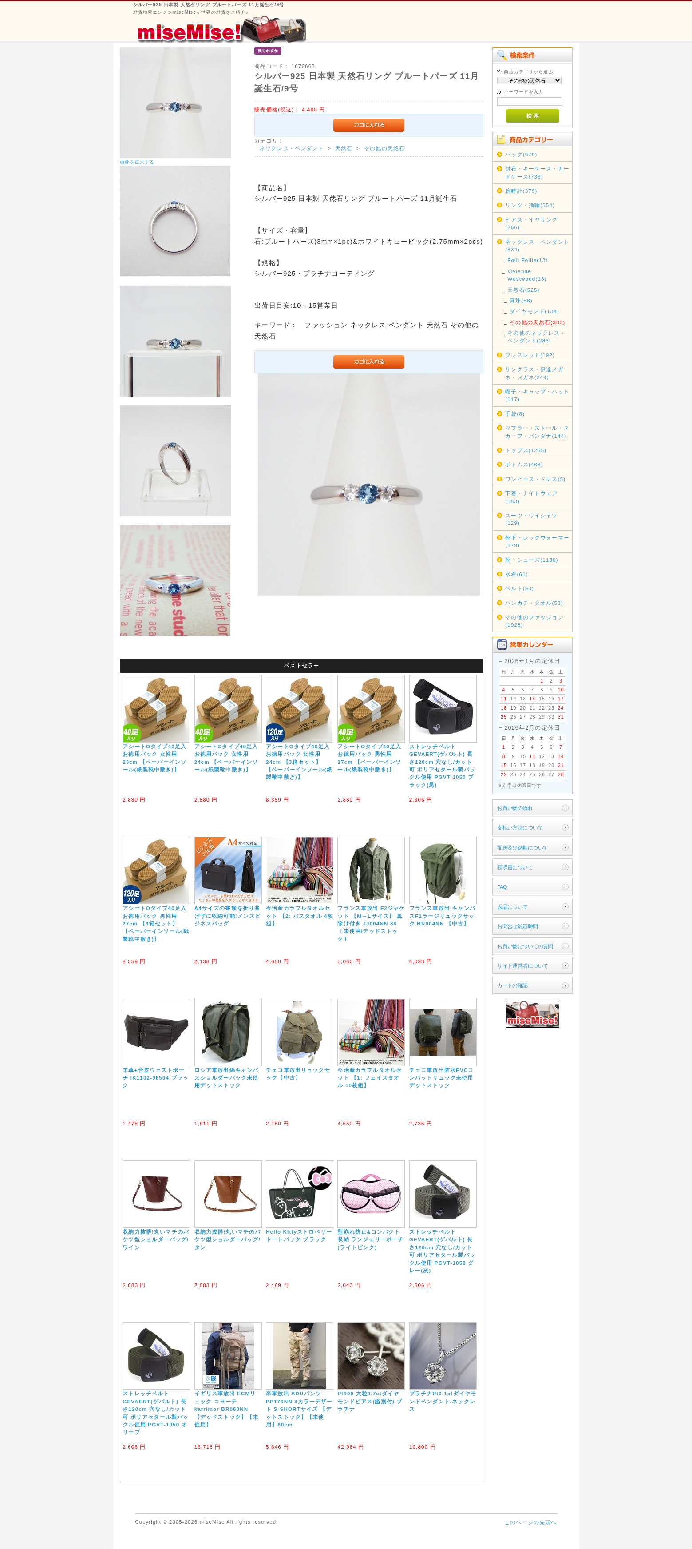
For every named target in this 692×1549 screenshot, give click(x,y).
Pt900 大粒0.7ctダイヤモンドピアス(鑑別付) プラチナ (369, 1401)
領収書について (515, 867)
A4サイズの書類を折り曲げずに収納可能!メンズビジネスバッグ (227, 915)
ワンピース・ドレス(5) (535, 479)
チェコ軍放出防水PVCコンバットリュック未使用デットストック (441, 1077)
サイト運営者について (522, 966)
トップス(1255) (525, 450)
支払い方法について (520, 827)
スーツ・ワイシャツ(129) (531, 519)
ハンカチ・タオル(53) (534, 603)
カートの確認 (512, 985)
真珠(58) (521, 300)
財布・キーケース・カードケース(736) (537, 172)
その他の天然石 (384, 148)
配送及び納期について (522, 847)
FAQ (501, 887)
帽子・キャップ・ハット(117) (537, 395)
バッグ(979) (521, 154)
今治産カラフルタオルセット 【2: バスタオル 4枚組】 (299, 915)
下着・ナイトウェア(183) (531, 497)
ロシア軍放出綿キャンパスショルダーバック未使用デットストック (226, 1077)
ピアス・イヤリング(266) (531, 223)
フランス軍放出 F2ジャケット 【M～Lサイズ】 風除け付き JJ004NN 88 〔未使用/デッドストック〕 (371, 923)
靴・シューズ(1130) (531, 560)
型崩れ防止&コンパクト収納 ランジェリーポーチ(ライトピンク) (370, 1239)
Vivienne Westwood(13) (526, 275)
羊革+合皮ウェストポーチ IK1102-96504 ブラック (156, 1077)
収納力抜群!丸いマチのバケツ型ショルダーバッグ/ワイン (156, 1239)
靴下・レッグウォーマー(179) (537, 541)
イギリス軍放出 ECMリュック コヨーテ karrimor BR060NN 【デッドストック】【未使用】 (226, 1408)
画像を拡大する (137, 161)
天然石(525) (523, 290)
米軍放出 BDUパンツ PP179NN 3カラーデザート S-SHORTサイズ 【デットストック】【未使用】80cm (299, 1408)
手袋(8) (515, 414)
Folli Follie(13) (527, 260)
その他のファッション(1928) (534, 621)
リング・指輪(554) (530, 205)
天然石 (343, 148)
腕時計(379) (521, 191)
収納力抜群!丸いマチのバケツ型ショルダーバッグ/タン (227, 1239)
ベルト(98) (519, 588)
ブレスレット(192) (530, 355)
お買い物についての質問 (525, 946)
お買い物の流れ (515, 808)
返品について (512, 907)
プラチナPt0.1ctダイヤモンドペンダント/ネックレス (442, 1401)
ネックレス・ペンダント (292, 148)
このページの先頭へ (530, 1522)
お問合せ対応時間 (517, 926)
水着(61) (516, 574)
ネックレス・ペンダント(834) (537, 245)
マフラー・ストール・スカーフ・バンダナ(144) (537, 431)
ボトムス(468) (524, 464)
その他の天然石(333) (537, 322)
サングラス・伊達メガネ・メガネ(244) (534, 373)
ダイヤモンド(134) (534, 311)
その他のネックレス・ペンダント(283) (536, 336)
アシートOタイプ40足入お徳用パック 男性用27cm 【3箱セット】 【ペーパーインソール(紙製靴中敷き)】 (156, 923)
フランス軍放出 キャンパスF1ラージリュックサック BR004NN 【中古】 (442, 915)
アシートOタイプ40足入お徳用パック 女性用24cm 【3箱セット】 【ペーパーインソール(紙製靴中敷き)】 (299, 761)
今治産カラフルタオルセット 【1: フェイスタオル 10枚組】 (369, 1077)
